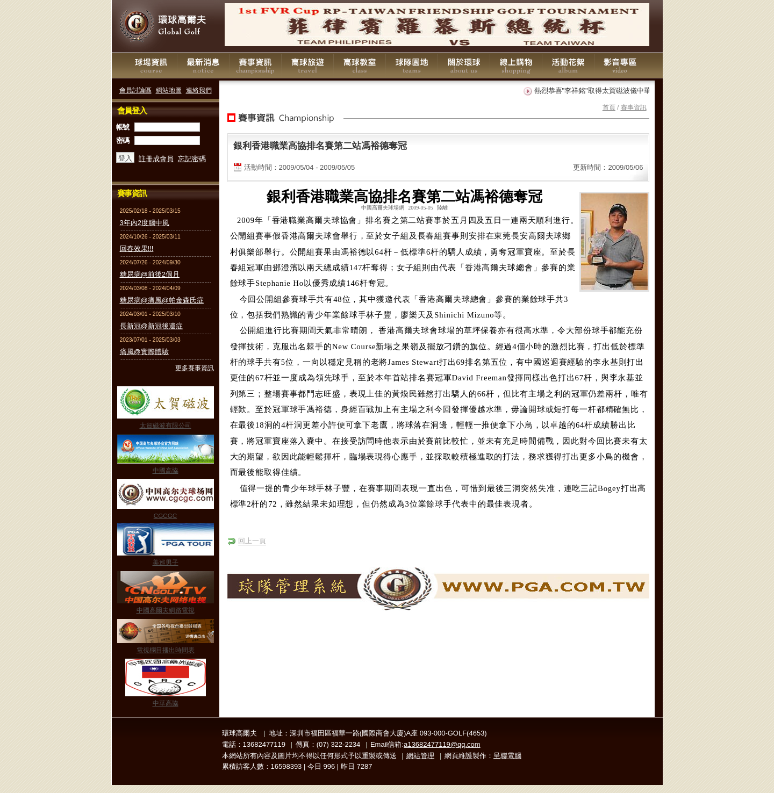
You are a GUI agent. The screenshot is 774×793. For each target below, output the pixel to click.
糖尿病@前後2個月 (150, 274)
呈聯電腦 (507, 756)
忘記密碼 (192, 159)
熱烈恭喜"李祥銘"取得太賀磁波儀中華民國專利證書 (615, 90)
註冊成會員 (156, 159)
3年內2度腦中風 (144, 223)
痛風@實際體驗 (144, 352)
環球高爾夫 (165, 26)
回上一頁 (252, 541)
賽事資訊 (255, 65)
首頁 (609, 107)
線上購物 (516, 65)
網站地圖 (169, 89)
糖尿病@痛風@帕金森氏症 (162, 300)
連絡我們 (199, 89)
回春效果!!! (137, 248)
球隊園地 (412, 65)
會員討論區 (135, 89)
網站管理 (420, 756)
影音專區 (620, 65)
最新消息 (203, 65)
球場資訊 (151, 65)
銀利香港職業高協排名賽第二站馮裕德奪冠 (320, 145)
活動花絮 (568, 65)
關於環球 (464, 65)
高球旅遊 (307, 65)
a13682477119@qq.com (442, 744)
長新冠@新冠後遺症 (151, 326)
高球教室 (359, 65)
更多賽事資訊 (194, 367)
